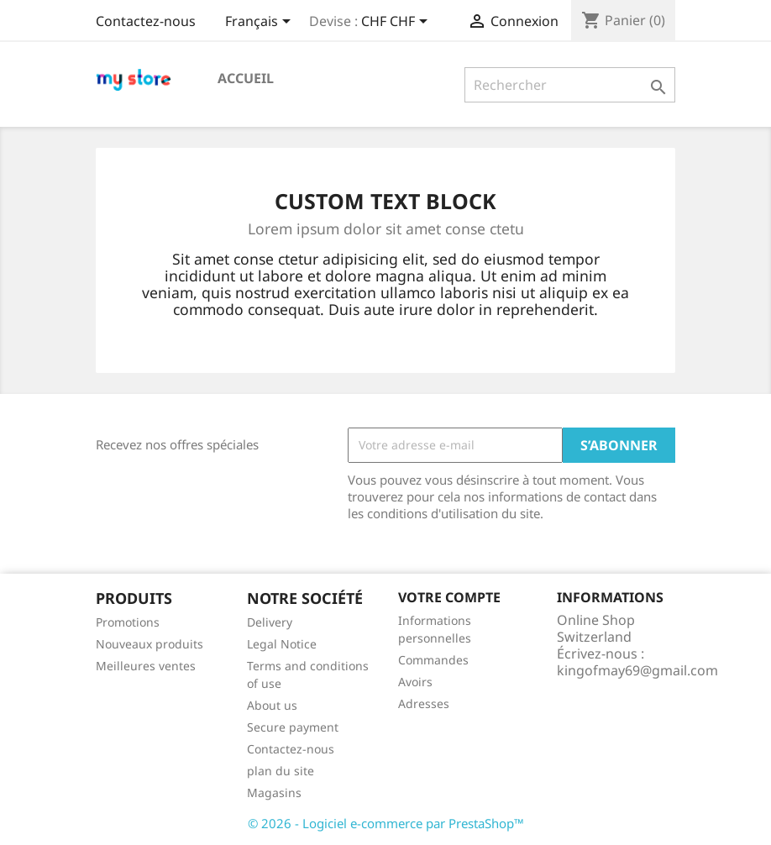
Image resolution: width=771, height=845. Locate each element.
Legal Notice (282, 644)
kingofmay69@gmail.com (637, 670)
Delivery (269, 622)
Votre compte (449, 597)
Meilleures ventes (146, 666)
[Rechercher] (569, 84)
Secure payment (292, 727)
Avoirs (415, 682)
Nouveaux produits (149, 644)
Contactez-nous (146, 21)
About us (272, 705)
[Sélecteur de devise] (397, 23)
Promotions (128, 622)
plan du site (280, 771)
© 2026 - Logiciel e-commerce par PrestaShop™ (386, 823)
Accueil (246, 78)
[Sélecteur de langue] (260, 23)
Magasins (274, 792)
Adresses (423, 703)
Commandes (433, 660)
